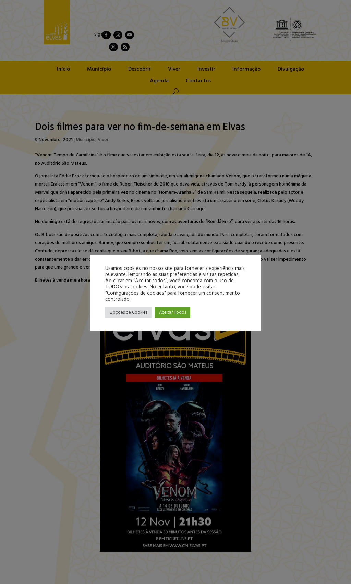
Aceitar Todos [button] (172, 312)
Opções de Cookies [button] (128, 312)
